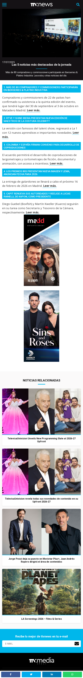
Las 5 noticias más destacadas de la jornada (41, 64)
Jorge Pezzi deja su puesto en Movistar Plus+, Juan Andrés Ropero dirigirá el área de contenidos (41, 560)
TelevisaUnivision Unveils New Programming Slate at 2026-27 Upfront (42, 440)
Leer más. (33, 110)
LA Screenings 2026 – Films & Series (41, 618)
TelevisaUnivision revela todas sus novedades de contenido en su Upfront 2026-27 (41, 500)
